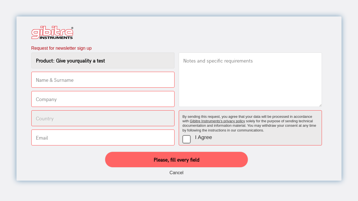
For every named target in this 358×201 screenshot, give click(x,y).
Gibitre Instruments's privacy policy (217, 121)
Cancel (176, 172)
